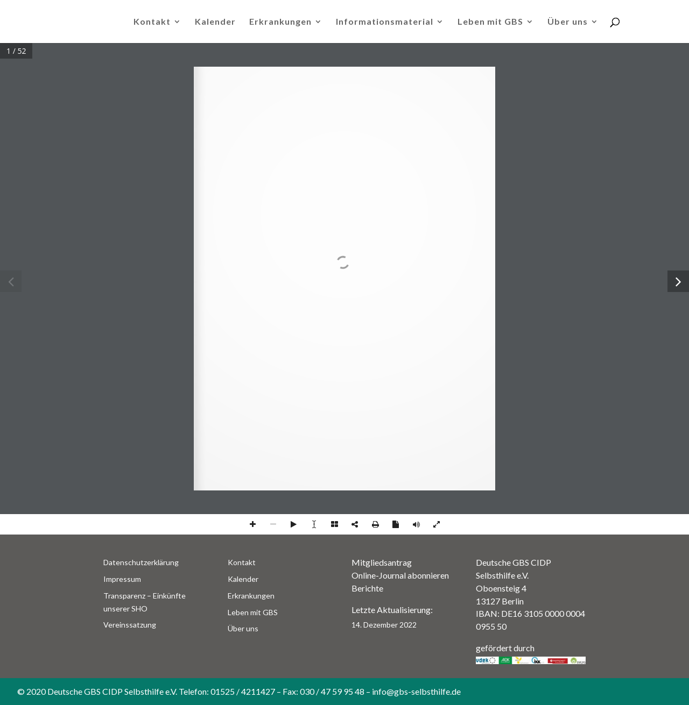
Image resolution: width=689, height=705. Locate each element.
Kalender (215, 22)
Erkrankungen (280, 22)
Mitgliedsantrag (381, 562)
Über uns (567, 22)
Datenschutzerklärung (141, 562)
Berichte (367, 588)
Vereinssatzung (129, 624)
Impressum (122, 578)
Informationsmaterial (384, 22)
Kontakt (152, 22)
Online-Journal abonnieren (400, 575)
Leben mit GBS (490, 22)
